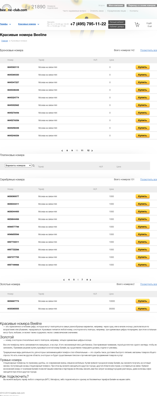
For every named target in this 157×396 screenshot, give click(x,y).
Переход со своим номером (142, 5)
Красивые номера (27, 24)
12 (88, 150)
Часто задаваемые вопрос (74, 11)
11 (82, 150)
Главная (4, 41)
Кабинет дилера (117, 27)
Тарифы (4, 24)
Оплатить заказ (97, 11)
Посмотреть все (148, 50)
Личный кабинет (117, 22)
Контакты (134, 11)
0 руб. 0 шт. (143, 24)
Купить (142, 67)
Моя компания (116, 5)
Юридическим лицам (116, 11)
